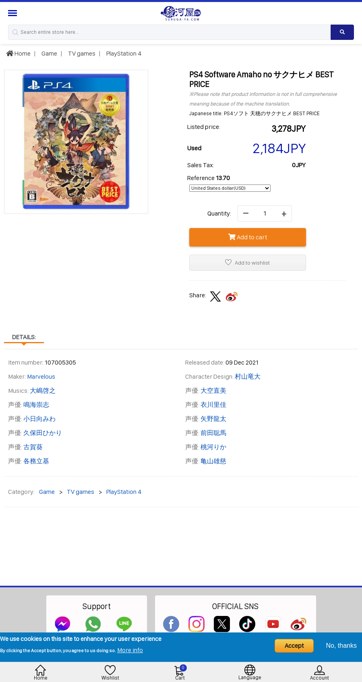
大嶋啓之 (43, 390)
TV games (81, 53)
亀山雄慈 (213, 461)
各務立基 (36, 461)
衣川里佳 (213, 404)
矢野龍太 (213, 419)
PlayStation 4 (123, 53)
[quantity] (265, 213)
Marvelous (41, 376)
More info (130, 650)
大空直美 (213, 390)
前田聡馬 (213, 433)
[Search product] (342, 32)
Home (18, 53)
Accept (294, 645)
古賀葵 (33, 447)
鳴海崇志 (36, 404)
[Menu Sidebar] (13, 13)
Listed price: (203, 127)
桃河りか (213, 447)
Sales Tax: (200, 165)
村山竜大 (248, 376)
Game (48, 53)
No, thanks (341, 645)
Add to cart (247, 237)
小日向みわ (39, 419)
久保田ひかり (42, 433)
